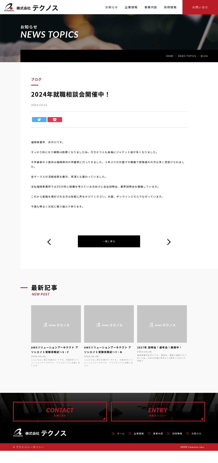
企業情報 (129, 445)
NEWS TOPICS (187, 55)
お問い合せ (200, 7)
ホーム (108, 445)
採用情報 (173, 445)
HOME (170, 55)
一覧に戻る (109, 242)
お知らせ (195, 445)
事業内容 (151, 445)
